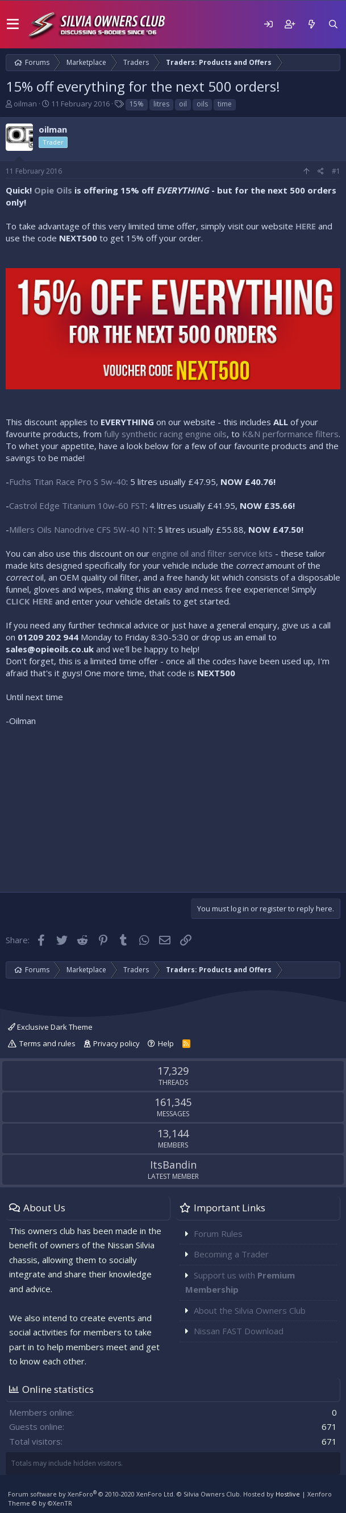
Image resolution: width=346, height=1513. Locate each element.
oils (202, 104)
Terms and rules (47, 1043)
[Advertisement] (173, 806)
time (225, 104)
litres (161, 104)
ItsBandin (173, 1164)
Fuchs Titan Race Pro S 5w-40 (67, 481)
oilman (25, 103)
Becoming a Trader (231, 1254)
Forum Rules (218, 1233)
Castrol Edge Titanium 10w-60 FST (77, 505)
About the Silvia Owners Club (250, 1310)
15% (137, 104)
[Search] (333, 24)
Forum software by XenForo (91, 1494)
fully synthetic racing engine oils (165, 433)
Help (166, 1043)
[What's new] (311, 24)
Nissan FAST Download (239, 1331)
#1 (336, 171)
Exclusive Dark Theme (50, 1027)
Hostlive (288, 1494)
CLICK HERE (29, 601)
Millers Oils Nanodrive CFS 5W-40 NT (81, 529)
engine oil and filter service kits (212, 553)
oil (183, 104)
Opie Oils (53, 190)
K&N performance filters (290, 433)
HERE (305, 226)
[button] (12, 24)
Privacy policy (116, 1043)
